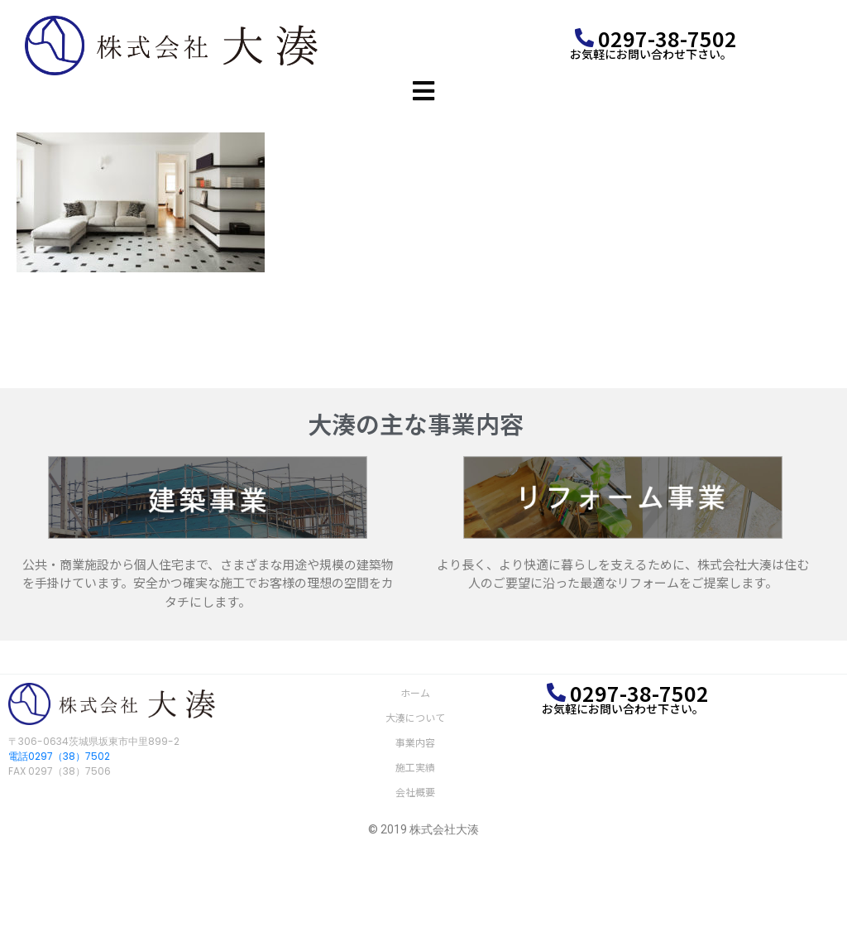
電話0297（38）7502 (59, 756)
